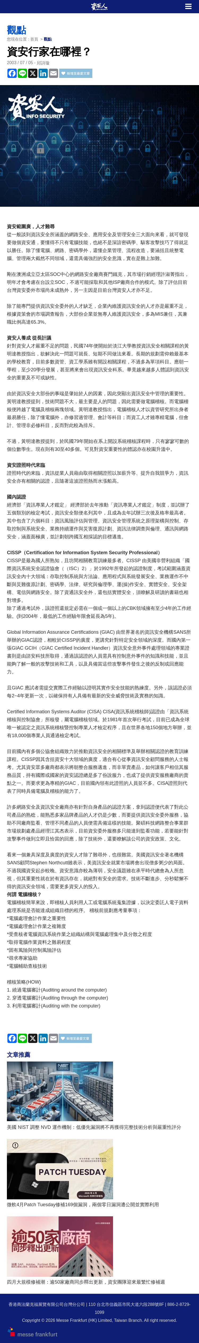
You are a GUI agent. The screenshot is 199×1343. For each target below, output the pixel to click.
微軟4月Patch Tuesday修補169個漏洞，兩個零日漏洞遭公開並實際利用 (83, 1204)
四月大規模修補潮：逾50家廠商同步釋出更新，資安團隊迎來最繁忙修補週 (86, 1282)
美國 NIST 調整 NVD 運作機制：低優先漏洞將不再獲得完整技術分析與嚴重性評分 (94, 1127)
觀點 (48, 39)
